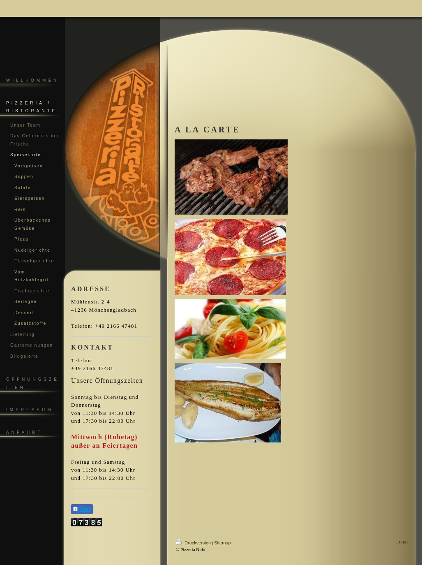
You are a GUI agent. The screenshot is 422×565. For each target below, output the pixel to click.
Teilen (82, 509)
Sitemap (222, 542)
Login (402, 541)
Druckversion (194, 542)
